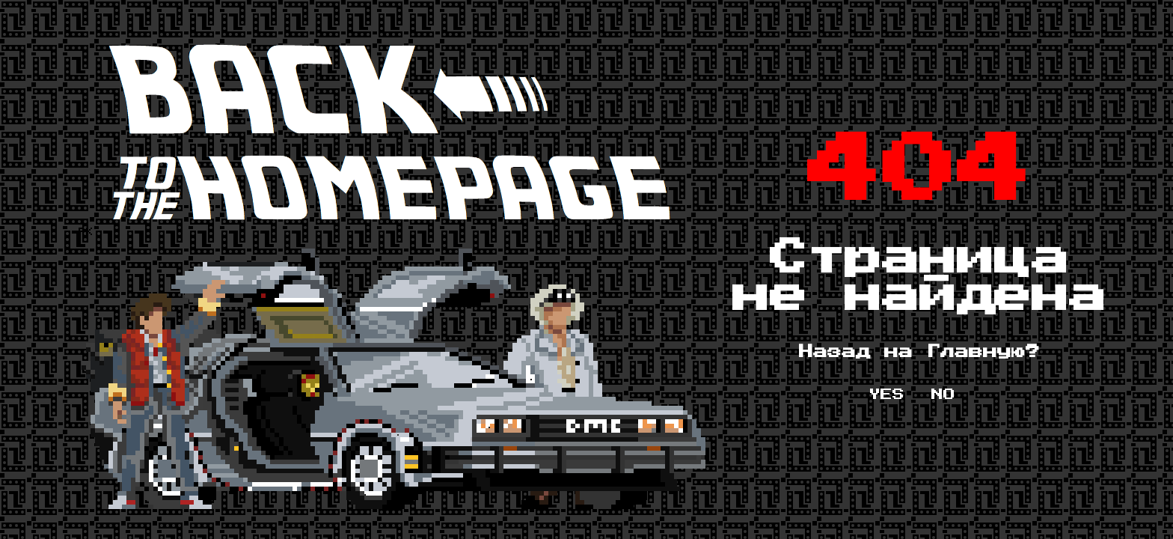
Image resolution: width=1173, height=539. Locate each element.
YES (886, 395)
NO (943, 395)
